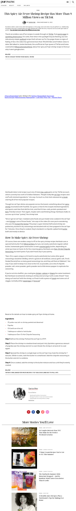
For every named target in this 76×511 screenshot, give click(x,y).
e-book (65, 197)
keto (7, 212)
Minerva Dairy (29, 244)
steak (54, 278)
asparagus (27, 281)
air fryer (57, 195)
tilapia (52, 273)
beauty (11, 5)
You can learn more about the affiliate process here (25, 30)
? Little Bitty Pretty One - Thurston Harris (48, 97)
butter (64, 229)
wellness (27, 5)
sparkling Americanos (13, 37)
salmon (45, 273)
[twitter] (38, 412)
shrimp (12, 221)
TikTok (51, 34)
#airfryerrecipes (10, 97)
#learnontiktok (41, 96)
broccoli (37, 281)
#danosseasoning (20, 97)
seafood (23, 39)
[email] (47, 412)
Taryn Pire (31, 22)
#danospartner (30, 97)
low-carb (44, 192)
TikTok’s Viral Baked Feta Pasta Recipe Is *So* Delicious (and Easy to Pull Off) (31, 372)
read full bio (31, 400)
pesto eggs (62, 34)
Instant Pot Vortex (21, 224)
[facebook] (33, 412)
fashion (3, 5)
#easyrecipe (50, 96)
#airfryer (34, 96)
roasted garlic (44, 246)
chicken (38, 273)
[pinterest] (28, 412)
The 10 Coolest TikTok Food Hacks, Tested (19, 57)
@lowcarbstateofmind (23, 47)
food (19, 5)
